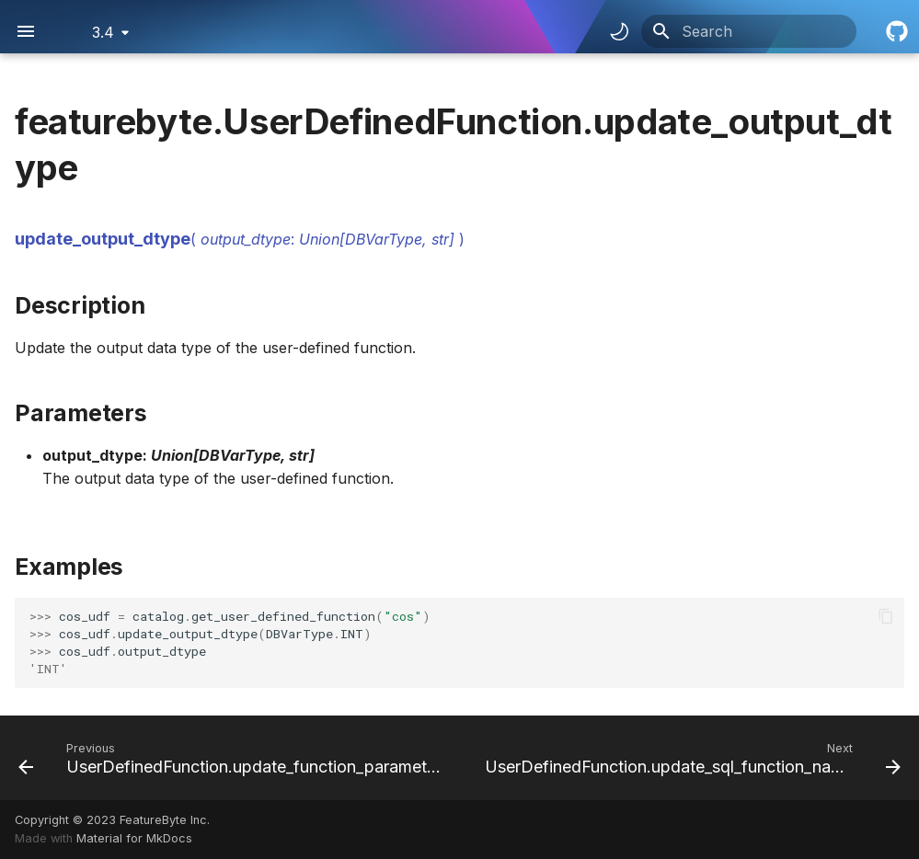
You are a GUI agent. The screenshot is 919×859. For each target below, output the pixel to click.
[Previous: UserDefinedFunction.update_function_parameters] (235, 757)
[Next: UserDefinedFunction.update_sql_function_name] (690, 757)
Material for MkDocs (134, 838)
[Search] (748, 31)
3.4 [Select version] (103, 32)
